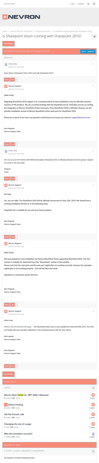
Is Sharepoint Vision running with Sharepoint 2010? (72, 31)
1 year (92, 398)
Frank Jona (12, 64)
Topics (7, 388)
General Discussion (42, 31)
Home (5, 31)
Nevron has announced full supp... (18, 327)
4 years (92, 437)
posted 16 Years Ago (16, 67)
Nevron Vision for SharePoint (21, 31)
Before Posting (15, 405)
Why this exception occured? (18, 434)
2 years (92, 408)
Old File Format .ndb (14, 414)
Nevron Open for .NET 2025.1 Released (26, 395)
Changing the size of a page (17, 424)
